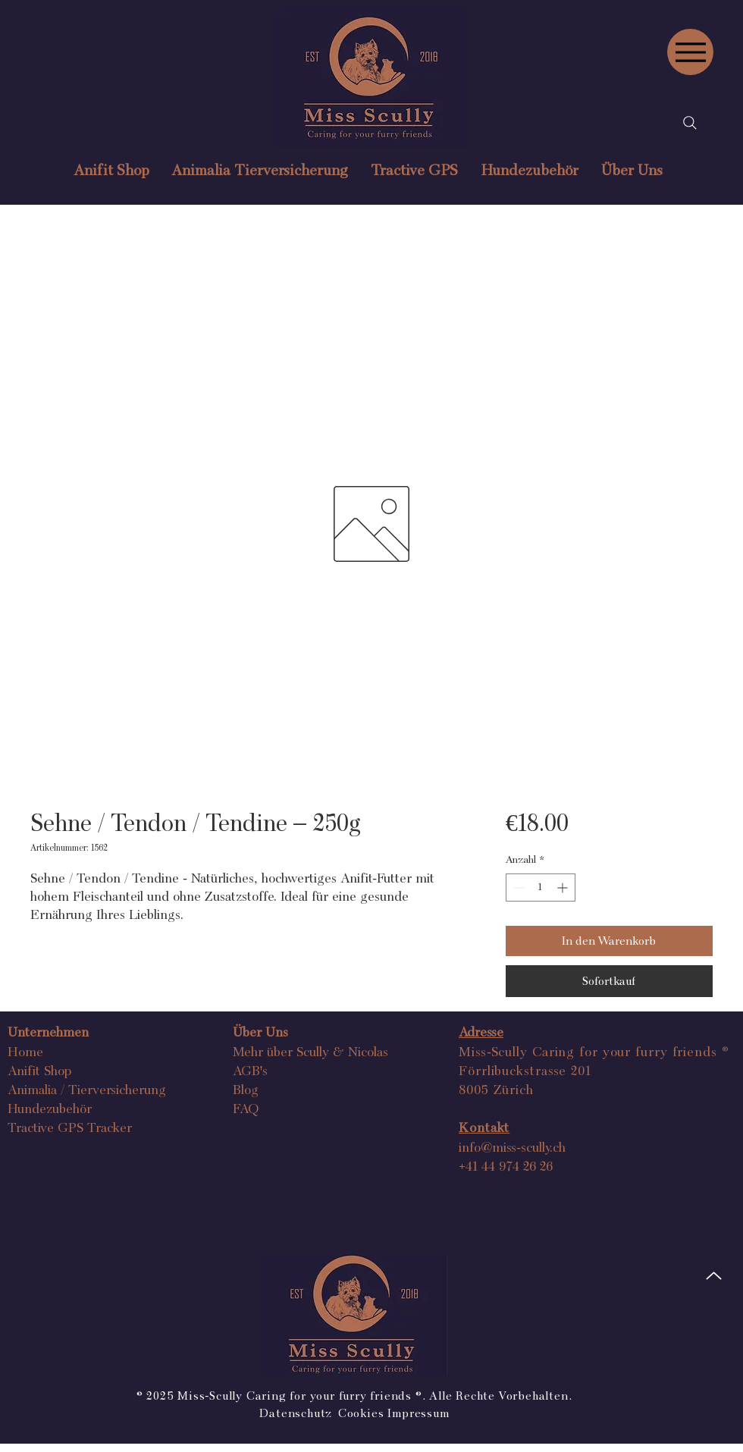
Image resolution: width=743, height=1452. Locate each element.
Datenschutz (297, 1413)
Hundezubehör (50, 1108)
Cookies (361, 1413)
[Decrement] (517, 887)
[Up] (714, 1276)
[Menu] (690, 52)
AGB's (250, 1070)
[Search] (690, 123)
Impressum (418, 1413)
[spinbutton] (540, 887)
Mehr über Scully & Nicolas (310, 1051)
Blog (246, 1089)
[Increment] (563, 887)
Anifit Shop (39, 1070)
